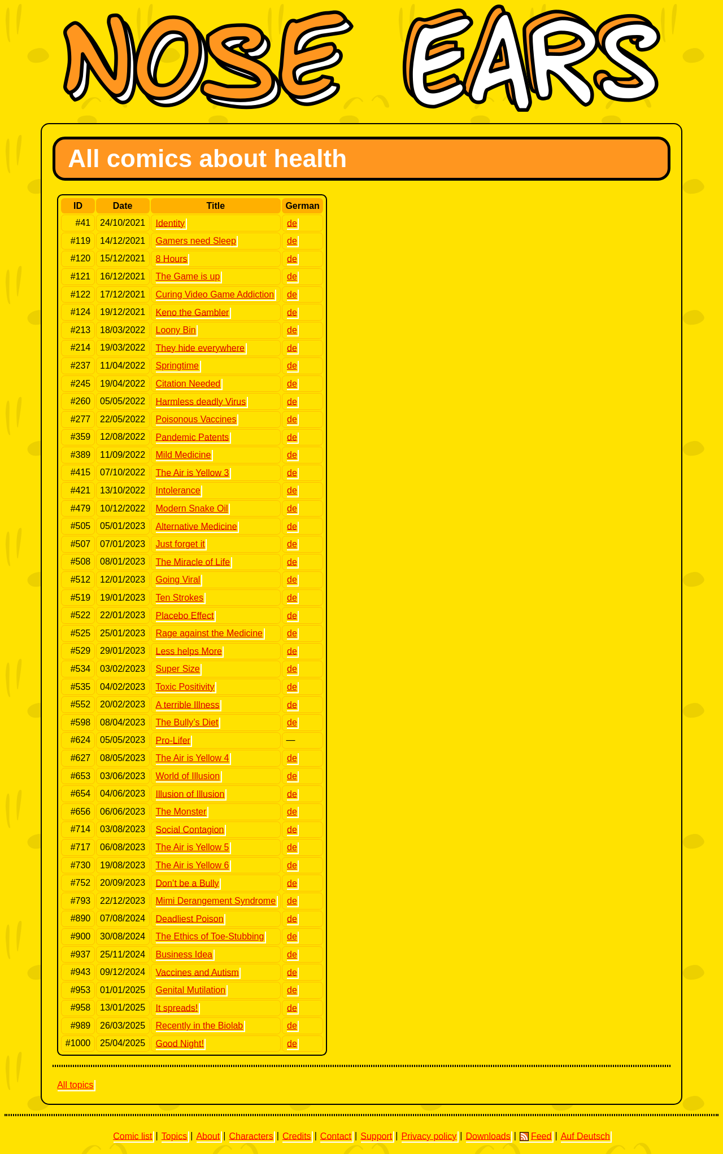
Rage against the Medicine (209, 633)
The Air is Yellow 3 (192, 472)
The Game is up (188, 276)
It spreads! (177, 1007)
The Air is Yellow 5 (192, 847)
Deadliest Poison (190, 918)
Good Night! (180, 1043)
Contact (335, 1135)
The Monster (181, 811)
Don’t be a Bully (187, 883)
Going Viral (178, 579)
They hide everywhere (200, 347)
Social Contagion (190, 829)
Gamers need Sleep (196, 241)
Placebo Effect (185, 615)
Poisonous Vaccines (196, 419)
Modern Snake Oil (192, 508)
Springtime (177, 365)
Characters (251, 1135)
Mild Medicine (183, 455)
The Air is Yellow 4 (192, 758)
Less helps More (189, 650)
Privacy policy (428, 1135)
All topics (75, 1085)
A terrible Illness (188, 704)
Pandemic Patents (192, 437)
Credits (296, 1135)
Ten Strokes (179, 597)
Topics (174, 1135)
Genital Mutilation (191, 990)
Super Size (178, 669)
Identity (170, 223)
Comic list (132, 1135)
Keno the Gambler (192, 312)
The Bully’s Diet (187, 722)
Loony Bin (176, 330)
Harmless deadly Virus (201, 401)
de (292, 223)
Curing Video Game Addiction (215, 294)
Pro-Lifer (173, 740)
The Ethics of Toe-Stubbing (210, 936)
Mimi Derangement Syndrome (216, 901)
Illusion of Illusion (190, 793)
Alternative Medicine (196, 526)
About (208, 1135)
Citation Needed (188, 383)
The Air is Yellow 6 (192, 865)
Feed (535, 1136)
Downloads (488, 1135)
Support (376, 1135)
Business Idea (184, 954)
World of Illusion (188, 776)
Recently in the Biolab (199, 1025)
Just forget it (180, 544)
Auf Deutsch (585, 1135)
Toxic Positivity (185, 687)
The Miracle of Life (193, 561)
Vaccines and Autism (197, 972)
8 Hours (172, 258)
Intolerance (178, 490)
